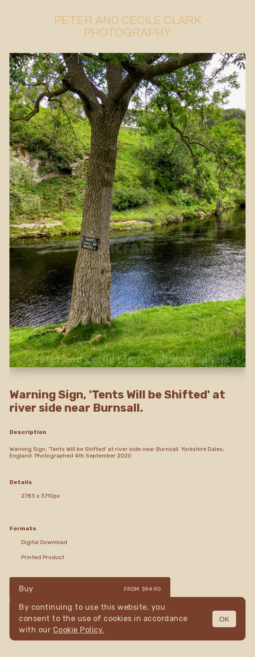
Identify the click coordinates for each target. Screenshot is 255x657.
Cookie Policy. (79, 629)
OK (224, 619)
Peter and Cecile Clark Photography (128, 26)
